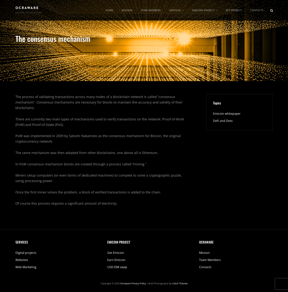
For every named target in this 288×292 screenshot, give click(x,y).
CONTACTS (256, 10)
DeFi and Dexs (223, 121)
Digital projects (25, 253)
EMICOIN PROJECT (205, 10)
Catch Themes (180, 283)
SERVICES (177, 10)
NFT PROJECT (234, 10)
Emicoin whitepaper (227, 114)
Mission (204, 253)
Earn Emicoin (116, 260)
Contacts (205, 267)
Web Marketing (25, 267)
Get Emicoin (115, 253)
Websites (21, 260)
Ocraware (27, 8)
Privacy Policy (138, 283)
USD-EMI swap (117, 267)
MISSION (127, 10)
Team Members (210, 260)
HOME (109, 10)
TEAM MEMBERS (151, 10)
